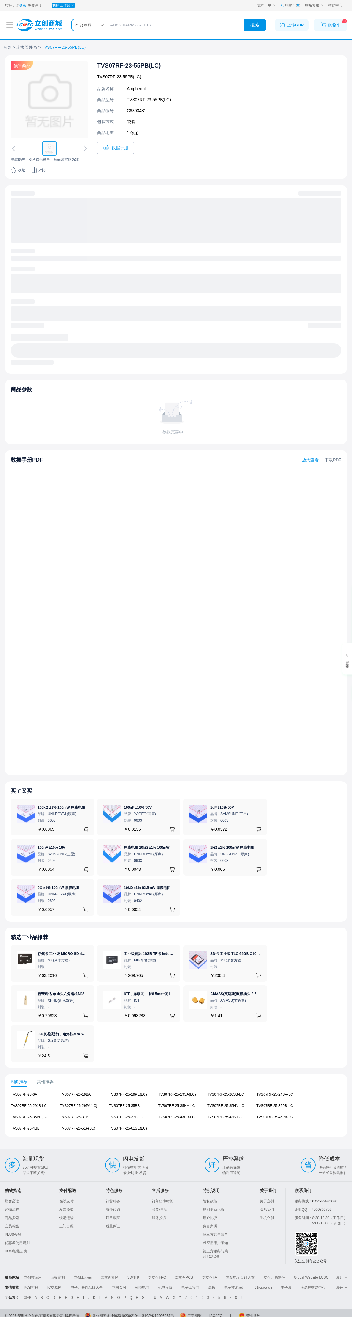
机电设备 (165, 1287)
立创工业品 (83, 1277)
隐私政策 (210, 1201)
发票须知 (66, 1210)
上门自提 (66, 1226)
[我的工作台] (63, 5)
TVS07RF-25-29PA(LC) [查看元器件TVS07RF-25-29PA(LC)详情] (78, 1106)
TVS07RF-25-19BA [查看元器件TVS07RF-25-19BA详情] (75, 1094)
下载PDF (333, 460)
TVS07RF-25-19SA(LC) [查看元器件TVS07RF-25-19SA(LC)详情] (177, 1094)
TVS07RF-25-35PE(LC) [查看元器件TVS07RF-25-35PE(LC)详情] (30, 1117)
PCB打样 (31, 1287)
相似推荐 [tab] (19, 1081)
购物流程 (12, 1210)
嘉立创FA (209, 1277)
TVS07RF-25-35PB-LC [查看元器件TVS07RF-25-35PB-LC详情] (274, 1106)
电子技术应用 (235, 1287)
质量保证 (113, 1226)
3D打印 (133, 1277)
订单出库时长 (162, 1201)
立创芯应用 (33, 1277)
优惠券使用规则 (17, 1243)
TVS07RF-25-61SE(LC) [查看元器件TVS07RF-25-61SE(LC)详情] (128, 1128)
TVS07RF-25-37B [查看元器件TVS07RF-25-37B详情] (74, 1117)
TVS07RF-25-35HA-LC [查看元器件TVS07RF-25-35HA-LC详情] (176, 1106)
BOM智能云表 (16, 1251)
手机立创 (267, 1218)
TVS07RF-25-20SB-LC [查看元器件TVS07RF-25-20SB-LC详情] (225, 1094)
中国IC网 (119, 1287)
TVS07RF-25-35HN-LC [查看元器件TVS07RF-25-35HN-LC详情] (225, 1106)
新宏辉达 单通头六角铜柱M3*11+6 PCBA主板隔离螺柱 (81, 994)
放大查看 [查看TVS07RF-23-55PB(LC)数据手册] (310, 460)
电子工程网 (190, 1287)
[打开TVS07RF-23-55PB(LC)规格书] (115, 148)
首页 (7, 47)
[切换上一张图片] (14, 148)
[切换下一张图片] (84, 148)
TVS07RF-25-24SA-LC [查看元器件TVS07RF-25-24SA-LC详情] (274, 1094)
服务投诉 (159, 1218)
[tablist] (176, 1081)
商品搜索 (12, 1218)
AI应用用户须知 (215, 1243)
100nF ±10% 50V (138, 807)
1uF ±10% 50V (222, 807)
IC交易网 (54, 1287)
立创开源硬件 (274, 1277)
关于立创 (267, 1201)
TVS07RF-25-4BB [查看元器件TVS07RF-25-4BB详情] (25, 1128)
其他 (27, 1298)
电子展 (286, 1287)
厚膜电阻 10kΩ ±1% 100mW (147, 847)
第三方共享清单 (215, 1235)
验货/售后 (159, 1210)
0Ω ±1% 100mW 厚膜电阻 (58, 888)
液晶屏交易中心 (312, 1287)
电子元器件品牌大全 (87, 1287)
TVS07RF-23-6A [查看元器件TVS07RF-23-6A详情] (24, 1094)
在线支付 (66, 1201)
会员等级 (12, 1226)
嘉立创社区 (110, 1277)
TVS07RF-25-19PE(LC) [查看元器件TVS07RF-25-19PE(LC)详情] (128, 1094)
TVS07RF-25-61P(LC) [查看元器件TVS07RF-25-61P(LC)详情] (77, 1128)
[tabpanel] (176, 1114)
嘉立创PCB (184, 1277)
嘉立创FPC (157, 1277)
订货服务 (113, 1201)
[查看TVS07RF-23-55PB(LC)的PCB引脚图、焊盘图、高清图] (49, 99)
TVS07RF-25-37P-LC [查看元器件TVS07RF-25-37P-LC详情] (126, 1117)
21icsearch (263, 1287)
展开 (341, 1277)
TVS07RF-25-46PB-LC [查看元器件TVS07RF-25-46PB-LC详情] (274, 1117)
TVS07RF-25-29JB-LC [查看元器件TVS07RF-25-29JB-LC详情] (29, 1106)
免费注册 (35, 5)
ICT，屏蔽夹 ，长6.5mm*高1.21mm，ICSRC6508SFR (167, 994)
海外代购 (113, 1210)
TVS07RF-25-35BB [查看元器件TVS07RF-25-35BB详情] (124, 1106)
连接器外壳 (26, 47)
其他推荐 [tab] (45, 1081)
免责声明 (210, 1226)
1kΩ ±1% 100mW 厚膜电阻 (232, 847)
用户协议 (210, 1218)
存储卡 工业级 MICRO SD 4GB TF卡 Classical (75, 954)
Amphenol (136, 88)
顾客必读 (12, 1201)
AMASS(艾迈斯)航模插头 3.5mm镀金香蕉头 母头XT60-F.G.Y (259, 994)
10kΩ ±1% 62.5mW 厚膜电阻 (147, 888)
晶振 (211, 1287)
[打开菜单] (9, 25)
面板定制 (58, 1277)
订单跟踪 (113, 1218)
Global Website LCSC (311, 1277)
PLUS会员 (13, 1235)
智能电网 (142, 1287)
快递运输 (66, 1218)
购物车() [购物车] (290, 5)
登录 (22, 5)
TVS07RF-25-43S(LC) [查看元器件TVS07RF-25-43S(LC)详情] (225, 1117)
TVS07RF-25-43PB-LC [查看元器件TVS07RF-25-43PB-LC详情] (176, 1117)
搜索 (255, 24)
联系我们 (267, 1210)
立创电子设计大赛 (240, 1277)
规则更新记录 (213, 1210)
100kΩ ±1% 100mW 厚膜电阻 (61, 807)
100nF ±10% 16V (51, 847)
